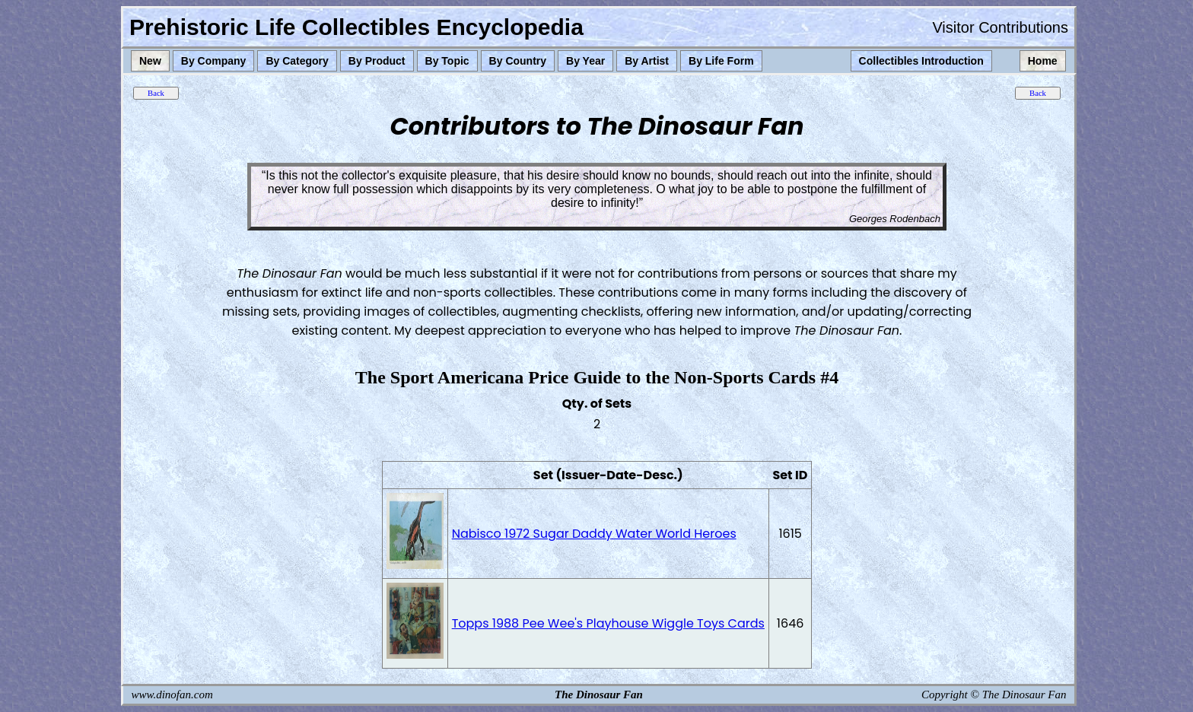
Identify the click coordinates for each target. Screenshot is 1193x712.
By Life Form (721, 61)
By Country (517, 61)
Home (1043, 61)
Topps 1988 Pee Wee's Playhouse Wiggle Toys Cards (608, 623)
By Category (297, 61)
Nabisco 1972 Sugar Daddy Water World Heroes (594, 533)
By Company (214, 61)
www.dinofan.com (172, 694)
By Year (585, 61)
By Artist (647, 61)
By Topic (447, 61)
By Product (377, 61)
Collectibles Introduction (921, 61)
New (150, 61)
